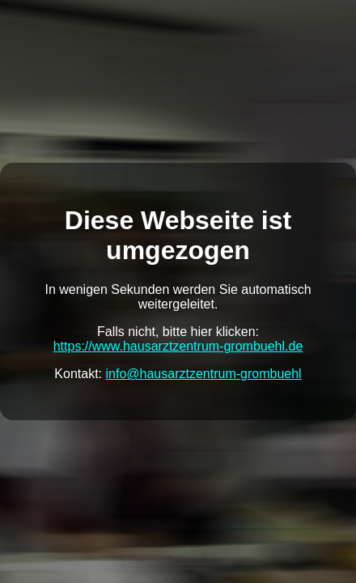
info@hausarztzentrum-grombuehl (204, 374)
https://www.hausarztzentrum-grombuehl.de (178, 346)
